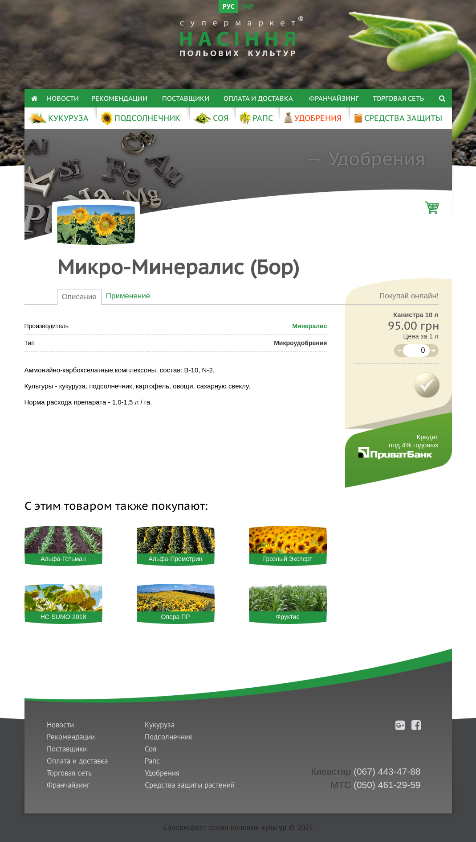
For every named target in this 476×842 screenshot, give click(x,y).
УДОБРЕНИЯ (312, 118)
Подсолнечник (168, 737)
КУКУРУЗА (58, 118)
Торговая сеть (398, 98)
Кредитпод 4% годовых (413, 441)
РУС (228, 7)
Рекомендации (119, 98)
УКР (248, 7)
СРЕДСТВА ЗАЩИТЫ (397, 118)
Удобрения (377, 158)
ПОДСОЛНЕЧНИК (140, 118)
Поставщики (185, 98)
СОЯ (210, 118)
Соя (150, 749)
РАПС (256, 118)
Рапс (152, 761)
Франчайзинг (333, 98)
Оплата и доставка (258, 98)
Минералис (309, 326)
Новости (63, 98)
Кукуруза (160, 725)
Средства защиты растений (190, 785)
